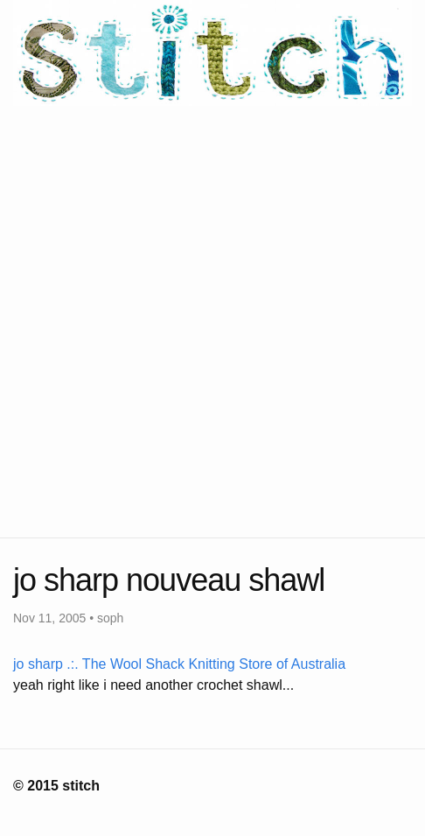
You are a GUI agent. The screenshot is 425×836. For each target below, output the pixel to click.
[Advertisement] (212, 318)
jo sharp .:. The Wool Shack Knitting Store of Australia (179, 664)
